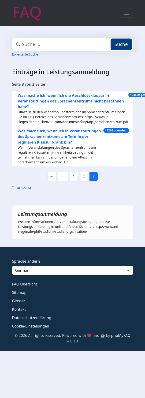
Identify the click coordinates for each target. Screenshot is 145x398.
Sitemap (19, 292)
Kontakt (19, 309)
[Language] (72, 270)
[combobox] (72, 44)
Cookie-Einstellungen (30, 326)
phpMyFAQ (120, 335)
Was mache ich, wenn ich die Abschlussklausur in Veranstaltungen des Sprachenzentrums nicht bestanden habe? (71, 101)
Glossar (18, 300)
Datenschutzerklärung (31, 317)
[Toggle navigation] (126, 13)
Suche (121, 44)
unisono (24, 187)
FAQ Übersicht (24, 284)
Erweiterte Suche (25, 54)
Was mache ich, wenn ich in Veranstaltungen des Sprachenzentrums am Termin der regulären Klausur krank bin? (59, 136)
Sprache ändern (26, 261)
